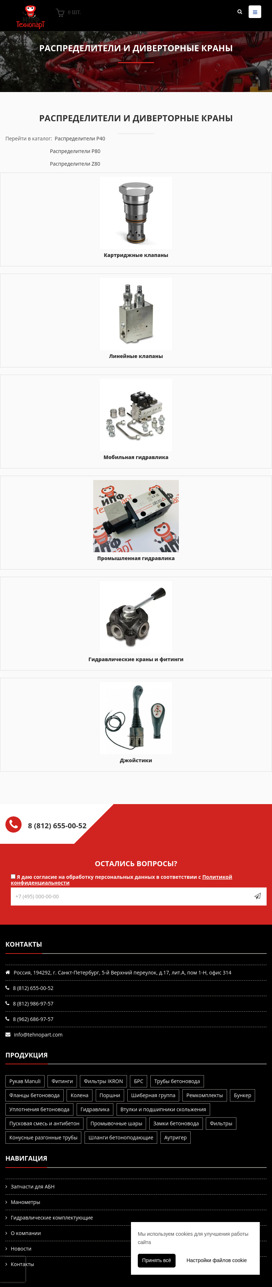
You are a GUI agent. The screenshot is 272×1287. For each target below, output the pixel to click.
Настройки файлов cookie (216, 1260)
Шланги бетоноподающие (121, 1137)
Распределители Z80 (75, 163)
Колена (79, 1095)
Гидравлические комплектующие (52, 1217)
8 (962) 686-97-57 (33, 1019)
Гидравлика (95, 1109)
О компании (26, 1233)
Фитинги (62, 1081)
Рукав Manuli (25, 1081)
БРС (138, 1081)
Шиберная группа (153, 1095)
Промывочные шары (116, 1123)
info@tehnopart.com (38, 1034)
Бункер (242, 1095)
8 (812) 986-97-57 (33, 1003)
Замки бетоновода (176, 1123)
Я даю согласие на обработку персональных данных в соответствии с (121, 879)
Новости (21, 1248)
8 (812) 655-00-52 (33, 988)
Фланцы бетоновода (34, 1095)
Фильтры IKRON (103, 1081)
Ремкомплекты (204, 1095)
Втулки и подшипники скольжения (163, 1109)
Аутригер (175, 1137)
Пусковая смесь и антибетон (44, 1123)
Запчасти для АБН (33, 1186)
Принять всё (156, 1260)
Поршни (110, 1095)
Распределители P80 (75, 151)
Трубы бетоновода (177, 1081)
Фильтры (221, 1123)
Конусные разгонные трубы (43, 1137)
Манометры (25, 1202)
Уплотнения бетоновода (39, 1109)
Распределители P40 (80, 138)
